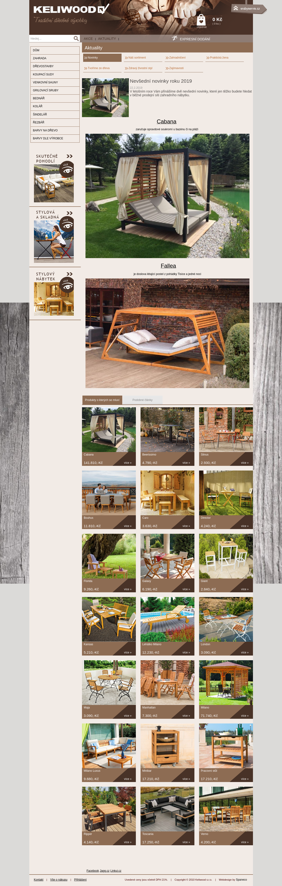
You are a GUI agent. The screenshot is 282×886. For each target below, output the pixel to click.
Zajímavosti (176, 68)
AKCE (88, 39)
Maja (87, 707)
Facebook (93, 870)
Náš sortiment (137, 57)
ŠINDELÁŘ (40, 114)
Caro (145, 517)
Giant (204, 581)
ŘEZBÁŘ (39, 122)
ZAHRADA (39, 58)
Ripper (88, 834)
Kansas (88, 644)
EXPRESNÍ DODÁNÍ (195, 39)
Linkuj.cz (115, 870)
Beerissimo (149, 454)
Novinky (93, 57)
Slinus (205, 454)
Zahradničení (177, 57)
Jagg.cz (104, 870)
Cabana (89, 454)
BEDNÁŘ (39, 98)
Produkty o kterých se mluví (102, 400)
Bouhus (88, 517)
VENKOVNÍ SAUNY (45, 82)
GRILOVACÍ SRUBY (46, 90)
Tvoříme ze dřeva (99, 68)
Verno (204, 834)
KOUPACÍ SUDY (43, 74)
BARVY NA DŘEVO (45, 130)
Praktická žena (219, 57)
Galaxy (146, 581)
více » (128, 462)
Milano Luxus (92, 770)
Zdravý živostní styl (140, 68)
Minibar (147, 770)
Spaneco (241, 879)
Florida (88, 581)
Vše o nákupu (58, 879)
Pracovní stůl (209, 770)
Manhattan (149, 707)
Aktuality (107, 39)
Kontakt (39, 879)
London (205, 644)
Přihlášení (80, 879)
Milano (205, 707)
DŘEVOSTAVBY (43, 66)
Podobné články (142, 400)
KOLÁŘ (38, 106)
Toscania (147, 834)
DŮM (36, 50)
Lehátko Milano (151, 644)
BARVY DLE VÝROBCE (48, 138)
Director (206, 517)
